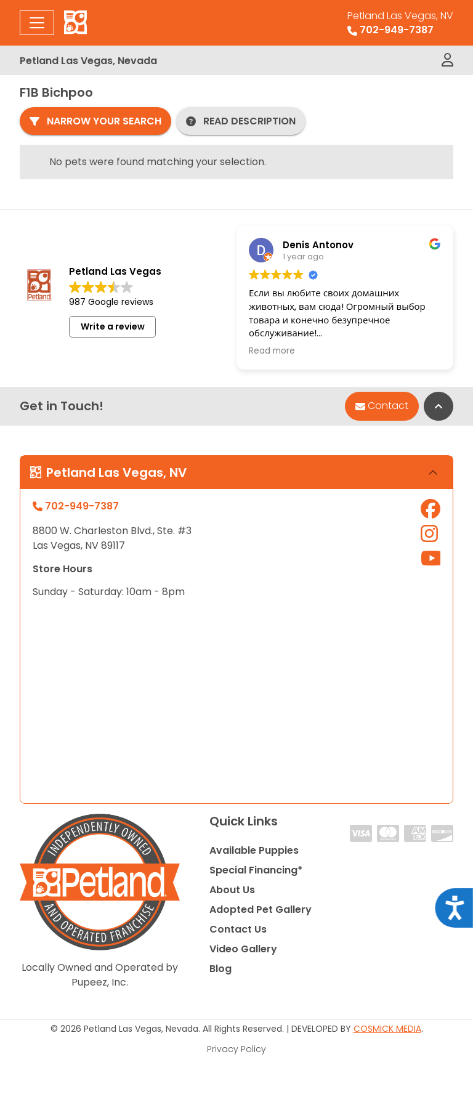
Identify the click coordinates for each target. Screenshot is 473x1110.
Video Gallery (243, 949)
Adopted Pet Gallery (260, 909)
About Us (232, 890)
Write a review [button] (113, 326)
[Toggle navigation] (37, 22)
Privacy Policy (236, 1049)
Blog (220, 969)
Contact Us (238, 929)
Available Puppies (254, 850)
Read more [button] (272, 351)
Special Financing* (255, 870)
